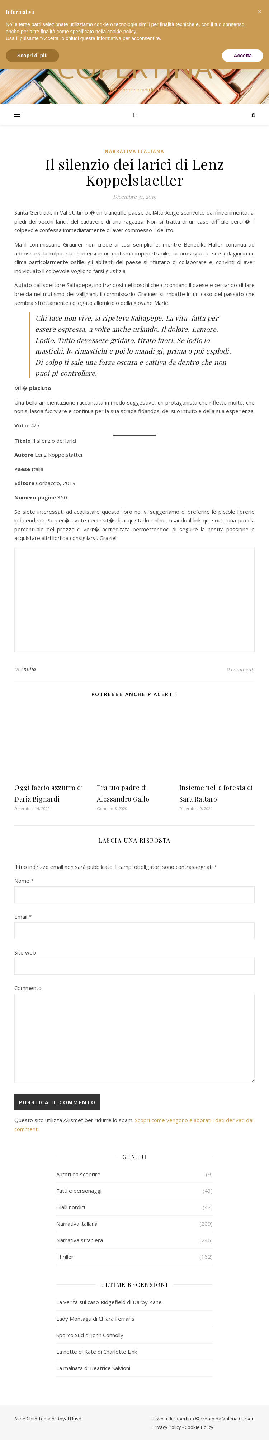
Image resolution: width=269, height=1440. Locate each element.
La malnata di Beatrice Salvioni (93, 1367)
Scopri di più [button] (32, 55)
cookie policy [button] (121, 31)
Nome (24, 880)
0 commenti (241, 668)
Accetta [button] (242, 55)
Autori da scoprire (78, 1173)
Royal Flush (69, 1418)
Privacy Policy (166, 1426)
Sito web (25, 951)
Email (23, 915)
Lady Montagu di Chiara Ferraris (95, 1317)
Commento (28, 987)
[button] (259, 11)
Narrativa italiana (134, 151)
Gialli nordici (70, 1206)
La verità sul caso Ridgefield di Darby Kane (109, 1301)
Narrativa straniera (79, 1239)
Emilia (28, 668)
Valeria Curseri (238, 1418)
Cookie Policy (199, 1426)
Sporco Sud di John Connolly (89, 1334)
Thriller (65, 1255)
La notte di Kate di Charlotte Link (96, 1350)
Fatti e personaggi (79, 1189)
